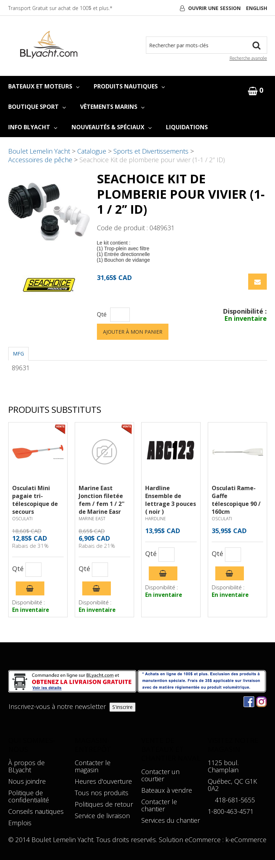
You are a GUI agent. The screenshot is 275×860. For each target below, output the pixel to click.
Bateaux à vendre (166, 790)
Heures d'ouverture (103, 781)
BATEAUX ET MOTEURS (43, 86)
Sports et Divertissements (150, 151)
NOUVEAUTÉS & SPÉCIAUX (112, 127)
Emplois (19, 822)
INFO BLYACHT (32, 127)
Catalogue (91, 151)
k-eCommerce (245, 839)
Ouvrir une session (214, 8)
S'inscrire (122, 707)
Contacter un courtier (160, 775)
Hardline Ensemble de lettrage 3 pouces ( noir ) (170, 500)
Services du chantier (170, 820)
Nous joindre (27, 781)
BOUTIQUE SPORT (37, 107)
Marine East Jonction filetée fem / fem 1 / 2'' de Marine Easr (101, 500)
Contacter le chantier (159, 805)
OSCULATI (22, 519)
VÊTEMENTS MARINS (112, 107)
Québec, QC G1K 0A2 (232, 785)
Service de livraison (102, 815)
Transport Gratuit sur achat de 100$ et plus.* (60, 8)
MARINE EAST (92, 519)
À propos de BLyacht (26, 766)
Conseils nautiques (36, 811)
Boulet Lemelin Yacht (39, 151)
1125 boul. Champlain (223, 766)
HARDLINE (155, 519)
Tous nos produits (101, 792)
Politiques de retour (104, 804)
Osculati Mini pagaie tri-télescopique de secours (35, 500)
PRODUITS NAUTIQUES (129, 86)
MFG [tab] (18, 353)
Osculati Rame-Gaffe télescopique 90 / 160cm (236, 500)
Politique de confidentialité (28, 796)
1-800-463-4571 (231, 811)
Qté (102, 314)
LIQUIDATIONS (187, 127)
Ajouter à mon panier (132, 331)
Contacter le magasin (93, 766)
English (256, 8)
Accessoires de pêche (40, 159)
